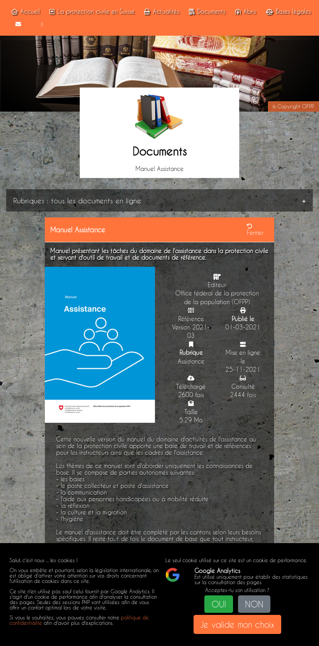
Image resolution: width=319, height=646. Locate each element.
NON (254, 604)
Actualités (160, 11)
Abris (244, 11)
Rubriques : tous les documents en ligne (77, 200)
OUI (218, 604)
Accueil (24, 11)
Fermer (255, 230)
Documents (206, 11)
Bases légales (287, 11)
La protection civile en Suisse (91, 11)
